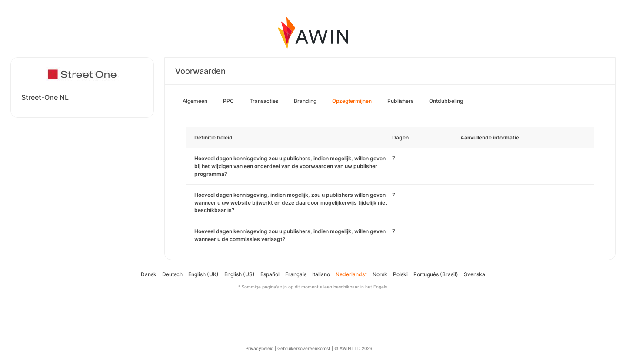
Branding (305, 101)
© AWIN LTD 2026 (353, 348)
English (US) (239, 274)
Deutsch (172, 274)
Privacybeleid (259, 348)
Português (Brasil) (435, 274)
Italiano (321, 274)
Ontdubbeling (446, 101)
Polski (400, 274)
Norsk (380, 274)
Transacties (264, 101)
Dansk (148, 274)
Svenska (474, 274)
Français (295, 274)
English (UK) (203, 274)
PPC (228, 101)
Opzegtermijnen (352, 101)
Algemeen (195, 101)
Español (270, 274)
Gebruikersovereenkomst (303, 348)
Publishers (400, 101)
